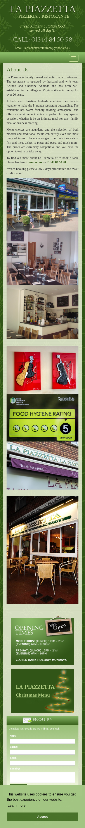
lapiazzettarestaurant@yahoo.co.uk (47, 48)
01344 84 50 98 (51, 40)
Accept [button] (42, 816)
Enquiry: (15, 768)
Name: (13, 735)
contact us (35, 162)
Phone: (14, 746)
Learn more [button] (17, 805)
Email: (13, 757)
